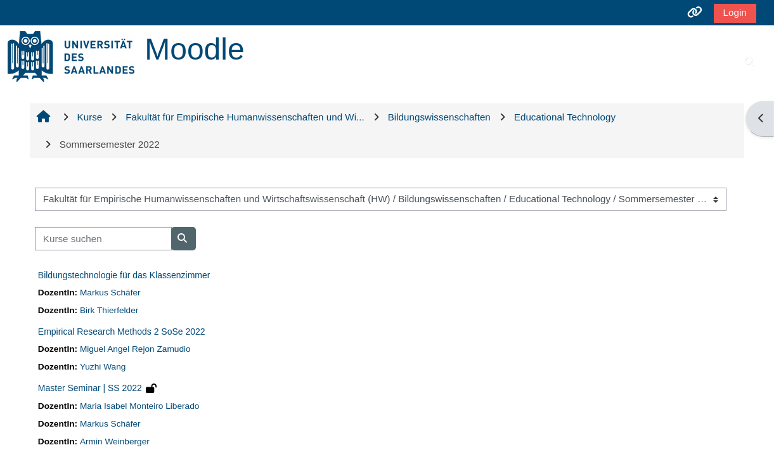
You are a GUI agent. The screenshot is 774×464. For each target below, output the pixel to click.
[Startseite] (71, 55)
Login (735, 12)
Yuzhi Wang (103, 366)
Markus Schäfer (110, 292)
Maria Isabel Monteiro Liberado (139, 406)
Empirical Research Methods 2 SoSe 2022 (121, 331)
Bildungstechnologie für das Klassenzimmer (124, 275)
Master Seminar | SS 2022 (90, 388)
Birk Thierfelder (109, 310)
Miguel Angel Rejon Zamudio (135, 349)
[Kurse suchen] (103, 238)
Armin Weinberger (115, 441)
